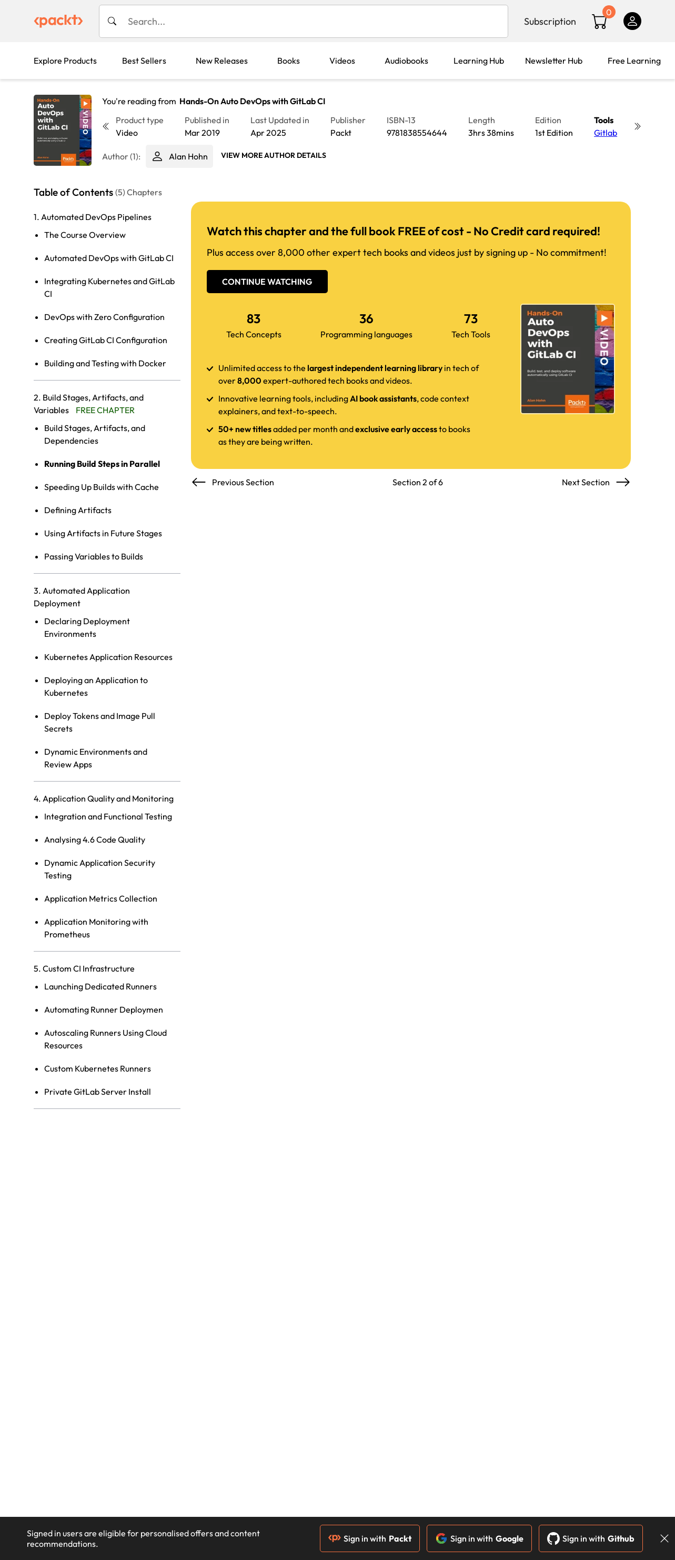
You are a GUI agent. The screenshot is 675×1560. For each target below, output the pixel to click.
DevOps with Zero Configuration (104, 317)
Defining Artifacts (78, 510)
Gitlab (605, 132)
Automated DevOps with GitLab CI (109, 258)
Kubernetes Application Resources (108, 657)
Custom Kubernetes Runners (97, 1068)
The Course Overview (85, 234)
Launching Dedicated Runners (100, 986)
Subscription (550, 21)
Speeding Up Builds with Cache (101, 487)
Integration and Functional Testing (108, 816)
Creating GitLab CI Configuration (105, 340)
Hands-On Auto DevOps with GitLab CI (252, 101)
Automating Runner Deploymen (103, 1009)
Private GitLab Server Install (97, 1091)
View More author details (273, 155)
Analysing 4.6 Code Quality (94, 839)
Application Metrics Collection (100, 898)
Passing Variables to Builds (93, 556)
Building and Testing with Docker (105, 363)
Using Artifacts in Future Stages (103, 533)
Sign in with (369, 1538)
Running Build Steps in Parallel (102, 463)
